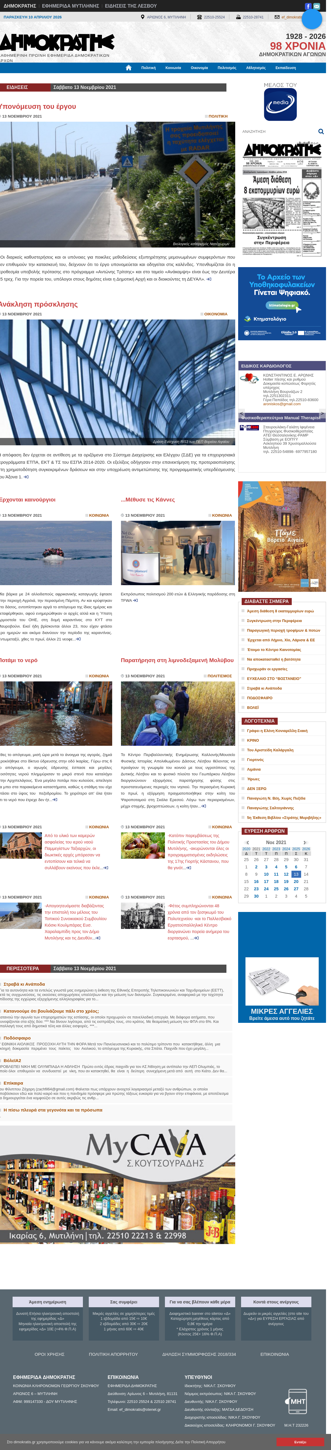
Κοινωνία (173, 68)
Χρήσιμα (119, 78)
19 (286, 881)
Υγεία (97, 78)
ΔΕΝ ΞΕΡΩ (257, 788)
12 (286, 874)
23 (256, 889)
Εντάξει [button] (300, 1442)
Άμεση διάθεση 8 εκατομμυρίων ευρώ (280, 611)
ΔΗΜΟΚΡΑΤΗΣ (20, 6)
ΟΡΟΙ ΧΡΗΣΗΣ (49, 1354)
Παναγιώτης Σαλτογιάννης (270, 808)
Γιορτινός (255, 759)
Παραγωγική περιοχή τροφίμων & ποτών (283, 630)
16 (256, 881)
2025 (296, 849)
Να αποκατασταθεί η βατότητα (274, 659)
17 (266, 881)
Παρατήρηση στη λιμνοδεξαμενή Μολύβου (177, 660)
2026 (306, 849)
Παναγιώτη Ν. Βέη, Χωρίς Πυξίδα (276, 798)
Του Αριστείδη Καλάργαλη (270, 750)
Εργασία (45, 78)
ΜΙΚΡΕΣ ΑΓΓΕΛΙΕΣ (282, 1010)
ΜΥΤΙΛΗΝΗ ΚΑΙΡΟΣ (282, 935)
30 (256, 896)
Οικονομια (216, 314)
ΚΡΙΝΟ (253, 740)
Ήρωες (253, 779)
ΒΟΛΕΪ (253, 707)
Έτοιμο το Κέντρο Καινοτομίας (274, 649)
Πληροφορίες (168, 78)
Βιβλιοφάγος (72, 78)
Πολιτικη (218, 116)
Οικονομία (199, 68)
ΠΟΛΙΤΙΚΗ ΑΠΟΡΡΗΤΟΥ (113, 1354)
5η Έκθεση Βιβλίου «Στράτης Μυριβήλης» (284, 817)
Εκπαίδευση (286, 68)
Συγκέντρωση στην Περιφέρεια (274, 621)
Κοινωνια (99, 515)
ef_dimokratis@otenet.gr (301, 17)
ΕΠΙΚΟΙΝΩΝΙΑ (274, 1354)
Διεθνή (141, 78)
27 (296, 889)
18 (276, 881)
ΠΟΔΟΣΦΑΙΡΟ (260, 698)
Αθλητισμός (256, 68)
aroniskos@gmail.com (282, 404)
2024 (286, 849)
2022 (266, 849)
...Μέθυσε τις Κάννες (148, 499)
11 (276, 874)
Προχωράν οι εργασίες (267, 669)
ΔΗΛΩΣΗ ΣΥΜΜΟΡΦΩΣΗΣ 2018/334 (199, 1354)
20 (296, 881)
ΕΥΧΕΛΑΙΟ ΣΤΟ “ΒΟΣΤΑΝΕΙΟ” (274, 678)
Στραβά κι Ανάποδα (264, 688)
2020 (246, 849)
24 (266, 889)
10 (266, 874)
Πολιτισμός (227, 68)
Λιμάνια (254, 769)
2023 (276, 849)
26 (286, 889)
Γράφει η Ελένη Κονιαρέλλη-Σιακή (277, 731)
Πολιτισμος (220, 676)
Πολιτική (148, 68)
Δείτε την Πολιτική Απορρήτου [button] (200, 1442)
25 (276, 889)
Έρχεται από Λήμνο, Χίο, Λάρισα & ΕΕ (281, 640)
